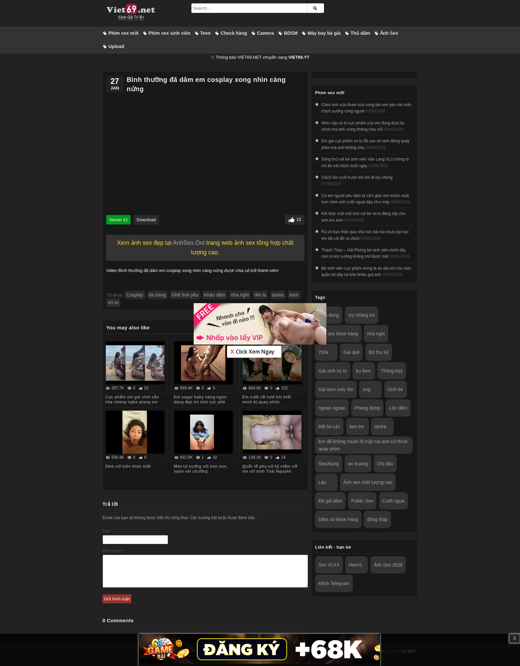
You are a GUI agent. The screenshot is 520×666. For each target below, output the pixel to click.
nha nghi (240, 295)
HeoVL (356, 564)
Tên (106, 531)
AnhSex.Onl (189, 242)
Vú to (113, 302)
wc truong (358, 463)
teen (294, 295)
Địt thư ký (379, 352)
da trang (157, 295)
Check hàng (234, 33)
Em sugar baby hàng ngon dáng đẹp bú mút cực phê (200, 399)
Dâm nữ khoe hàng (338, 519)
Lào (322, 482)
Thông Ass (392, 370)
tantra (278, 295)
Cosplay (134, 295)
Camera (265, 33)
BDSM (290, 33)
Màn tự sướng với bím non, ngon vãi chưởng (201, 469)
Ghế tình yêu (184, 295)
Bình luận (112, 550)
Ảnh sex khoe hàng (338, 333)
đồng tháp (377, 519)
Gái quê (351, 352)
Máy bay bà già (324, 33)
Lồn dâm (398, 408)
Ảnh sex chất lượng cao (367, 482)
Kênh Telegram (334, 583)
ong (366, 389)
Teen (205, 33)
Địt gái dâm (330, 500)
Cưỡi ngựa (393, 500)
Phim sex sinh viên (169, 33)
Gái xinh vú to (332, 370)
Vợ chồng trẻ (361, 315)
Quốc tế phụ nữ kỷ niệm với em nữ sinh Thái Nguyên (269, 469)
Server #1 (118, 219)
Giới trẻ (395, 389)
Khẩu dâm (214, 295)
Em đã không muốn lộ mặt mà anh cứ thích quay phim (363, 445)
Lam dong (328, 315)
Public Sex (362, 500)
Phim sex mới (123, 33)
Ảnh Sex (389, 33)
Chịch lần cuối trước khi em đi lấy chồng (357, 177)
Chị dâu (385, 463)
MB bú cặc (329, 426)
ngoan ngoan (332, 408)
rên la (260, 295)
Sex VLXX (329, 564)
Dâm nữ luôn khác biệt (128, 466)
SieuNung (328, 463)
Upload (116, 46)
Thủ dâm (360, 33)
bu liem (363, 370)
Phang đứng (367, 408)
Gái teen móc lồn (336, 389)
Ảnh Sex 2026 (388, 564)
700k (323, 352)
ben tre (357, 426)
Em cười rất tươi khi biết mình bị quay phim (266, 399)
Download (146, 219)
